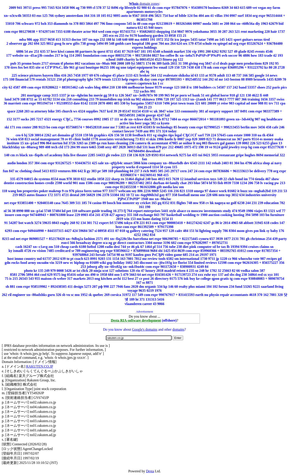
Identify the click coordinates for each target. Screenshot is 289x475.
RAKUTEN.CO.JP (39, 366)
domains (178, 329)
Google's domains (144, 329)
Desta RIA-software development (136, 320)
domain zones (144, 4)
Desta (150, 471)
